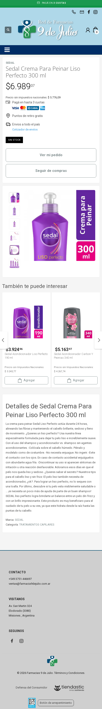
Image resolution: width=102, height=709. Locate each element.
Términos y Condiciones (69, 673)
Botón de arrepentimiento (56, 702)
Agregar (26, 380)
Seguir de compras (51, 171)
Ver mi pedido (51, 155)
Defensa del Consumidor (31, 687)
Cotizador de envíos (25, 129)
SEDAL (19, 519)
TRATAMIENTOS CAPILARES (36, 524)
